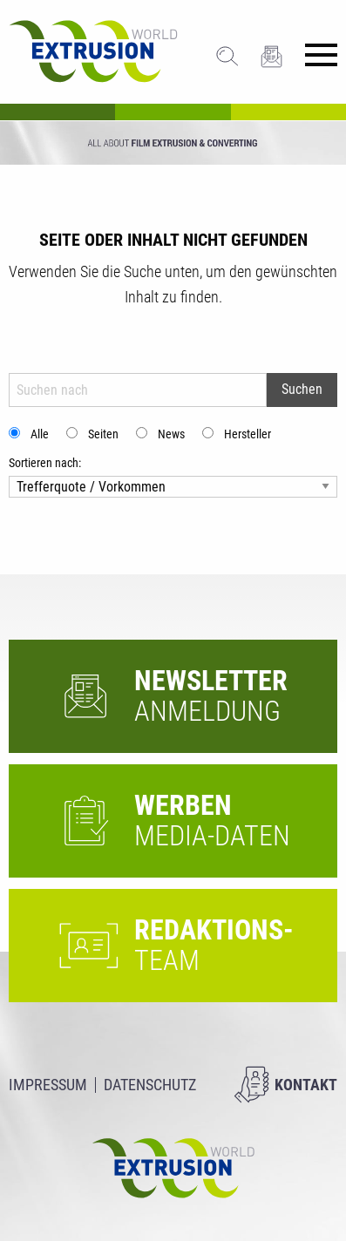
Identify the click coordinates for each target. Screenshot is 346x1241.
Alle (40, 434)
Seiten (103, 434)
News (171, 434)
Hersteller (247, 434)
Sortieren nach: (45, 463)
